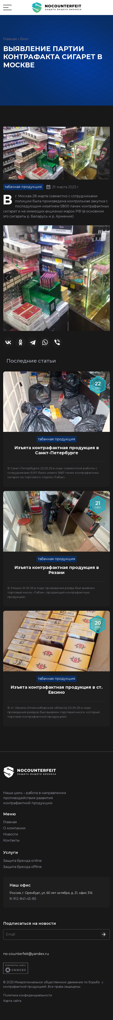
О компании (14, 828)
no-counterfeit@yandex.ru (26, 954)
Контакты (11, 840)
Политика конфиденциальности (27, 995)
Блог (24, 39)
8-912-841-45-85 (23, 899)
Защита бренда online (22, 861)
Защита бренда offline (22, 867)
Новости (10, 834)
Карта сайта (12, 1001)
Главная (10, 39)
